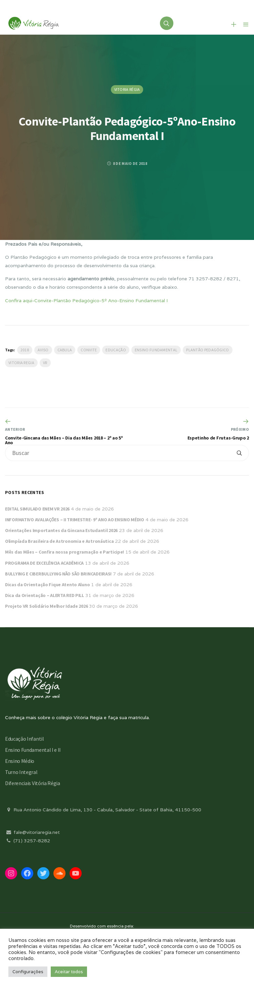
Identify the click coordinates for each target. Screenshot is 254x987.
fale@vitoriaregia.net (32, 832)
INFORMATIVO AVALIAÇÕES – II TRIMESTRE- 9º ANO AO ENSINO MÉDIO (74, 520)
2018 (24, 349)
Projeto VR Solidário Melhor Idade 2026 (46, 606)
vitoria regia (21, 362)
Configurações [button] (27, 972)
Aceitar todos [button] (69, 972)
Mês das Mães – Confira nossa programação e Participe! (64, 552)
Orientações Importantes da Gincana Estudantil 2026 (61, 530)
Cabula (64, 349)
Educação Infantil (24, 738)
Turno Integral (21, 772)
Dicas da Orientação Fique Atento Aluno (47, 584)
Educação (115, 349)
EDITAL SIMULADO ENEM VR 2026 (37, 509)
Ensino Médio (19, 760)
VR (45, 362)
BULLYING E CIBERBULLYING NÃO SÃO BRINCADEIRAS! (58, 574)
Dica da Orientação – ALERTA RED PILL (44, 595)
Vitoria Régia (127, 89)
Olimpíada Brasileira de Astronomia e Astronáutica (59, 541)
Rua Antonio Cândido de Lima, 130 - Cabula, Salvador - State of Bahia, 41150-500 (103, 810)
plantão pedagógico (207, 349)
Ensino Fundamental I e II (33, 749)
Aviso (43, 349)
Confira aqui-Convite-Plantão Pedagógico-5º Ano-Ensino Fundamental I (86, 300)
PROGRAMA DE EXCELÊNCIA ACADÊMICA (44, 563)
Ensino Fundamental (156, 349)
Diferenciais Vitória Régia (32, 783)
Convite (89, 349)
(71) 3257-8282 (27, 841)
